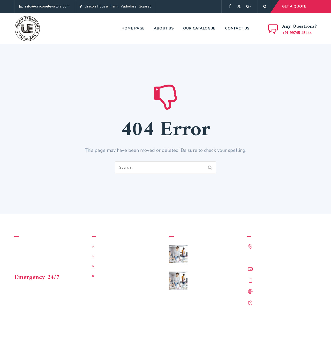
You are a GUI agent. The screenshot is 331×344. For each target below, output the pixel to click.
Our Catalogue (199, 28)
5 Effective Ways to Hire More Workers (215, 251)
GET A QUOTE (294, 6)
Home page (133, 28)
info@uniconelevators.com (47, 6)
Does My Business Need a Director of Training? (215, 278)
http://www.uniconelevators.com (284, 291)
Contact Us (237, 28)
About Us (164, 28)
